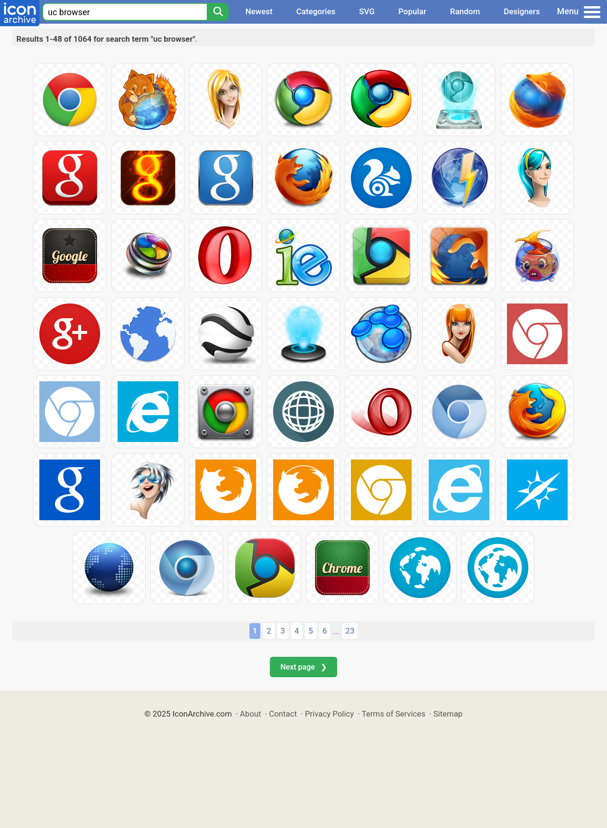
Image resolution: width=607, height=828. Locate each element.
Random (465, 11)
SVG (367, 11)
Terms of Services (393, 713)
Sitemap (448, 713)
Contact (283, 713)
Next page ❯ (303, 667)
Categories (316, 11)
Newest (258, 11)
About (250, 713)
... (336, 631)
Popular (412, 11)
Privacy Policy (329, 713)
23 (350, 630)
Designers (522, 11)
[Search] (218, 12)
